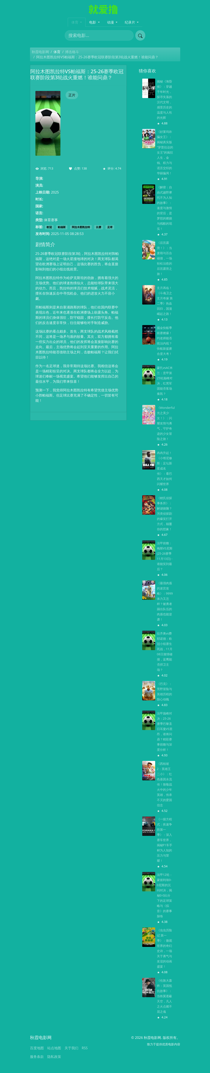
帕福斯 (62, 227)
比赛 (98, 227)
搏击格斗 (72, 51)
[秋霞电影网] (105, 8)
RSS (85, 1048)
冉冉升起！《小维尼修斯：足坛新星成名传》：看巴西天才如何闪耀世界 (164, 468)
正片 (71, 95)
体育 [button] (75, 22)
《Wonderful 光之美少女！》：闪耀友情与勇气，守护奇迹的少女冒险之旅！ (166, 423)
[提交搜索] (140, 35)
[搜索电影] (99, 35)
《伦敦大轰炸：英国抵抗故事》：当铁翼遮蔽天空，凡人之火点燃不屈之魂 (164, 996)
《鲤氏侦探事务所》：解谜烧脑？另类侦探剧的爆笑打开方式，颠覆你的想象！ (164, 513)
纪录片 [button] (130, 22)
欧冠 (49, 227)
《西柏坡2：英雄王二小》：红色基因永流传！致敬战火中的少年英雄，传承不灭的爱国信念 (164, 784)
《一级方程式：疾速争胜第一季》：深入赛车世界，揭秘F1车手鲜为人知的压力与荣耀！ (164, 840)
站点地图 (54, 1048)
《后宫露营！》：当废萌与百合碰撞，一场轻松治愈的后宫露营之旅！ (164, 258)
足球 (109, 227)
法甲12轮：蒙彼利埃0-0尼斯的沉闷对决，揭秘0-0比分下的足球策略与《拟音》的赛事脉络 (164, 895)
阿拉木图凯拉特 (81, 227)
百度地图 (37, 1048)
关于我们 (71, 1048)
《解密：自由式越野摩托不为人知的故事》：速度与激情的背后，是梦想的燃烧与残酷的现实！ (164, 208)
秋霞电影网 (40, 51)
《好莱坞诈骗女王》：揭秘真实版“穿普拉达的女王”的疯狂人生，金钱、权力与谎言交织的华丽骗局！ (165, 152)
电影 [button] (93, 22)
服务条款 (37, 1056)
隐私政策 (54, 1056)
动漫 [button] (111, 22)
